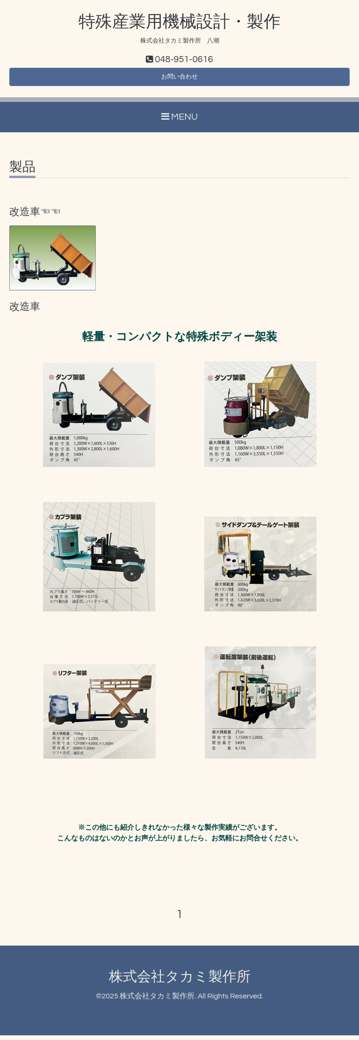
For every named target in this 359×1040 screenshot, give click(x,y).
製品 (22, 171)
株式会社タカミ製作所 (180, 981)
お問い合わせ (179, 79)
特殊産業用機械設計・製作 (179, 22)
